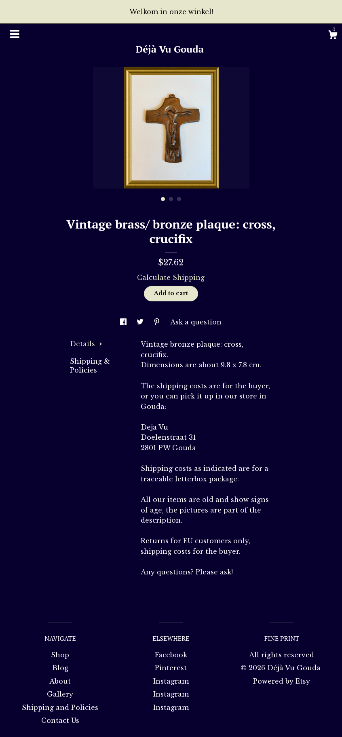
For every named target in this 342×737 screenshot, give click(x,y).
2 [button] (171, 199)
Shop (60, 655)
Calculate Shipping (171, 277)
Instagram (171, 681)
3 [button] (179, 199)
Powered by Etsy (281, 681)
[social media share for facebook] (124, 322)
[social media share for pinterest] (158, 322)
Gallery (60, 694)
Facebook (171, 655)
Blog (60, 668)
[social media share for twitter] (141, 322)
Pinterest (171, 668)
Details (86, 344)
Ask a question (196, 322)
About (60, 681)
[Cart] (332, 36)
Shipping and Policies (60, 707)
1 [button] (163, 199)
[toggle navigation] (14, 34)
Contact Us (60, 720)
